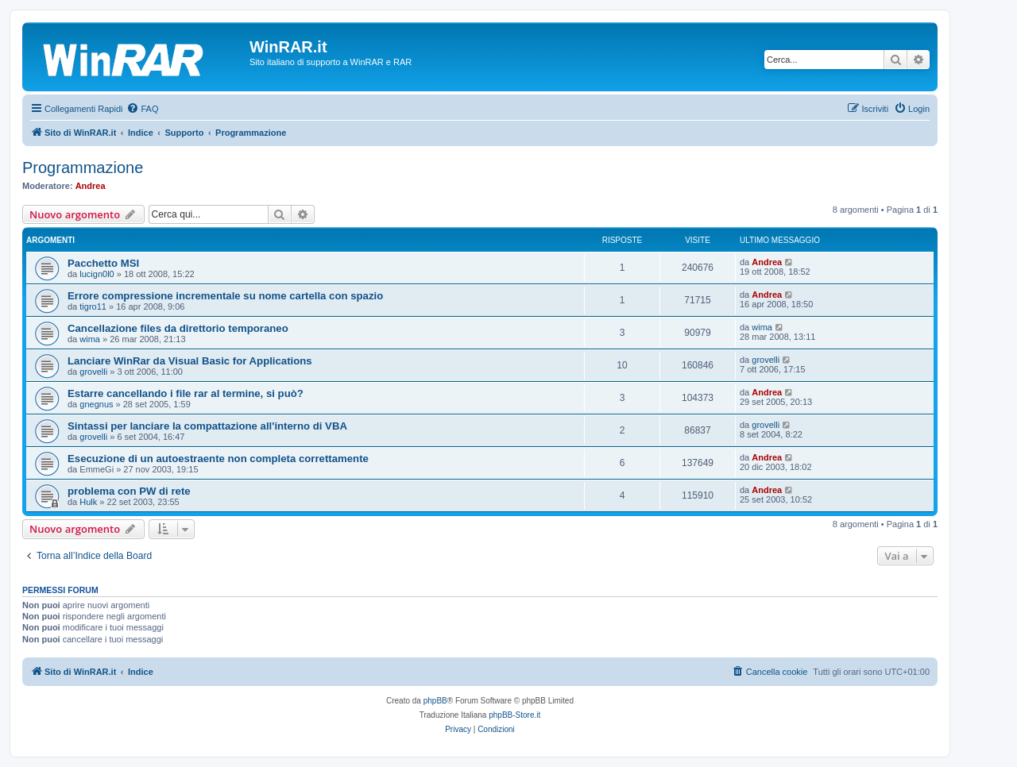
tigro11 (92, 306)
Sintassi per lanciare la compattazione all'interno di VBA (207, 426)
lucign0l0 (96, 274)
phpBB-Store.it (514, 715)
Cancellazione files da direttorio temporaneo (178, 328)
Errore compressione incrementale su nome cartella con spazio (225, 296)
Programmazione (82, 167)
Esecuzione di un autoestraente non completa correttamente (218, 458)
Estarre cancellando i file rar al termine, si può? (186, 393)
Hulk (88, 502)
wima (89, 339)
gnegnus (96, 404)
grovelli (93, 371)
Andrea (90, 186)
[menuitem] (142, 108)
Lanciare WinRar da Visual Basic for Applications (190, 361)
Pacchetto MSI (103, 263)
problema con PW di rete (129, 491)
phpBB (435, 700)
